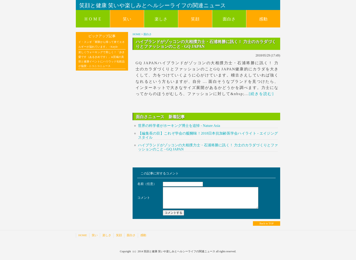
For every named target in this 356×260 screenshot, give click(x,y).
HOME (137, 34)
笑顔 (195, 19)
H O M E (92, 19)
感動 (263, 19)
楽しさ (161, 19)
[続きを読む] (261, 94)
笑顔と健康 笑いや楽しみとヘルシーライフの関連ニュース (152, 5)
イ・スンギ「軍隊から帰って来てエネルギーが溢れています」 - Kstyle (101, 44)
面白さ (229, 19)
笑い (127, 19)
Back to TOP (267, 227)
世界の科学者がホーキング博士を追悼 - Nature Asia (179, 126)
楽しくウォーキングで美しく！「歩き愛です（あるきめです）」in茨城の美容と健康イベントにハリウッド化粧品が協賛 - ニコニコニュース (101, 59)
